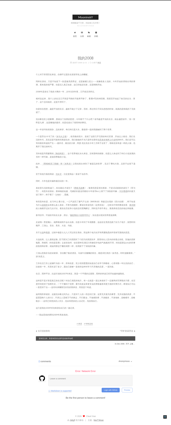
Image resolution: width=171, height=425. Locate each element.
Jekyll (72, 420)
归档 (96, 34)
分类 (82, 34)
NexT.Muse (99, 420)
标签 (89, 34)
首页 (75, 34)
